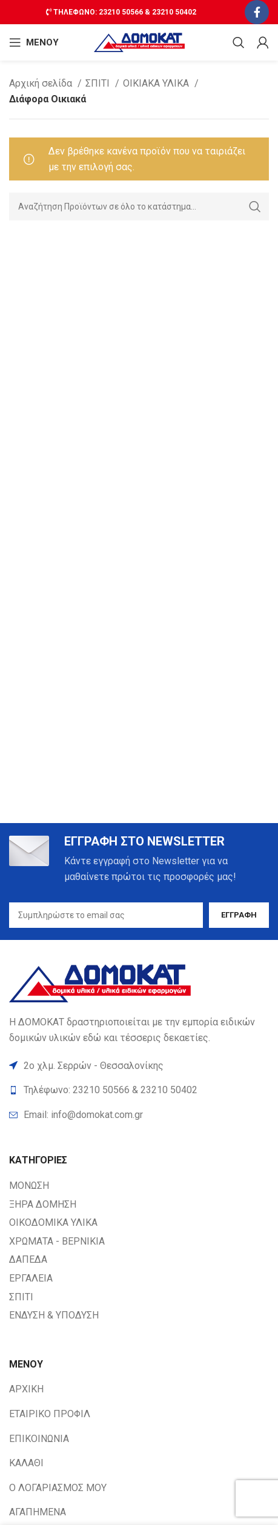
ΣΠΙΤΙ (98, 83)
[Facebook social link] (257, 12)
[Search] (239, 42)
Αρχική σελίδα (41, 83)
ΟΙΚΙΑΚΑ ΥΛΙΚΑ (157, 83)
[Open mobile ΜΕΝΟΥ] (34, 42)
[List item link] (139, 1115)
